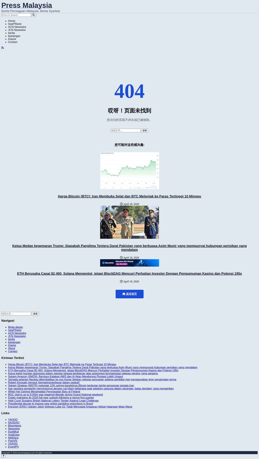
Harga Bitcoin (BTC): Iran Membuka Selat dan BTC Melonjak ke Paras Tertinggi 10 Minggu (129, 196)
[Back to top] (3, 456)
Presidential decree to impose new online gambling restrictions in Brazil (50, 403)
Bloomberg (14, 425)
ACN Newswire (17, 27)
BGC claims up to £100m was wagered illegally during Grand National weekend (55, 394)
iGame (12, 39)
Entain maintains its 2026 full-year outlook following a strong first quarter (51, 397)
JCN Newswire (17, 30)
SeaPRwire (15, 23)
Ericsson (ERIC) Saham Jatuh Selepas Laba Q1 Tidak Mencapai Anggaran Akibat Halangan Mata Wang (70, 406)
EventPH (13, 446)
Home (11, 20)
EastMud (13, 431)
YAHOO (13, 419)
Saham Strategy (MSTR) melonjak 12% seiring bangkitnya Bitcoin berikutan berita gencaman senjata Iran (71, 385)
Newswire (14, 428)
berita (11, 33)
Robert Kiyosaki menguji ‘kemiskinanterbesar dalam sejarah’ (44, 382)
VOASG (13, 443)
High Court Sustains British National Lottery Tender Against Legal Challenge (53, 400)
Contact (12, 42)
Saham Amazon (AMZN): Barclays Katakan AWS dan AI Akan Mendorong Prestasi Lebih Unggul (65, 376)
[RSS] (2, 47)
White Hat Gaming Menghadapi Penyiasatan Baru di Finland (44, 391)
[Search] (33, 15)
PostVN (12, 440)
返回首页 (129, 293)
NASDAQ (14, 422)
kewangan (14, 36)
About (11, 348)
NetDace (13, 437)
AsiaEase (14, 434)
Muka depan (15, 327)
